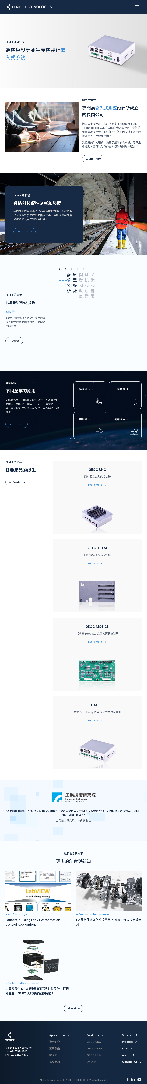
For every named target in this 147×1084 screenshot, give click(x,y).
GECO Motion (95, 1055)
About (126, 1055)
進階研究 (86, 389)
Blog (125, 1048)
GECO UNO (94, 1042)
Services (127, 1035)
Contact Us (130, 1062)
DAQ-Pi (91, 1062)
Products (93, 1035)
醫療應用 (122, 419)
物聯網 (85, 419)
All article (73, 1008)
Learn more (93, 159)
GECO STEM (94, 1048)
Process (14, 341)
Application (57, 1035)
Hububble (102, 1080)
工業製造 (122, 389)
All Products (17, 482)
